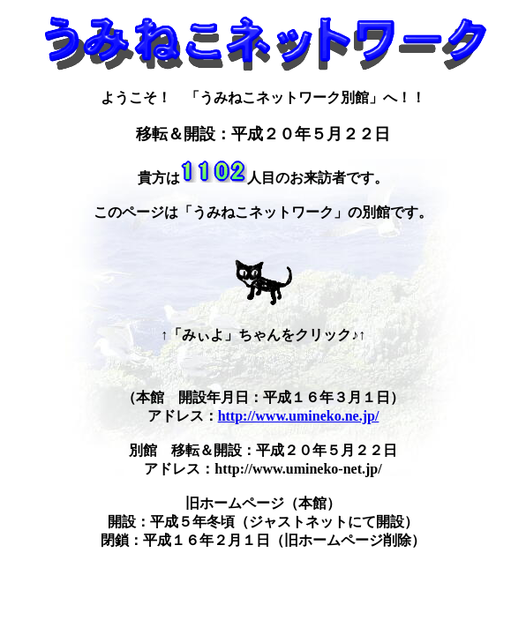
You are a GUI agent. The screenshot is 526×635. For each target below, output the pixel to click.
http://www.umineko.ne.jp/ (298, 415)
